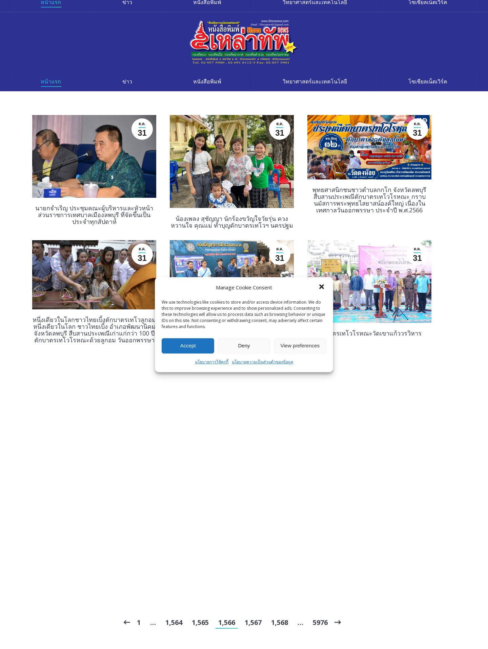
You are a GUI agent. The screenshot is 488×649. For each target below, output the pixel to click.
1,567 (253, 622)
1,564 (173, 622)
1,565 (200, 622)
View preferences (300, 345)
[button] (322, 287)
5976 (320, 622)
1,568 (279, 622)
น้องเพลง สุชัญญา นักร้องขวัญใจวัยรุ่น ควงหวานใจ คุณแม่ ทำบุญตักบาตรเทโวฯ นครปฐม (232, 221)
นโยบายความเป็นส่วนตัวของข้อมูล (262, 362)
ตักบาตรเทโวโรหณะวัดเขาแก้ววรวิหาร (369, 333)
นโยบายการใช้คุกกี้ (211, 362)
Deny (244, 345)
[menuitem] (51, 81)
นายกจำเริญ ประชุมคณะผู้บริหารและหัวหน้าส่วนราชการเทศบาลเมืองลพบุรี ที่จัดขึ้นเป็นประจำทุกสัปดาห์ (94, 215)
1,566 (226, 622)
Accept (188, 345)
